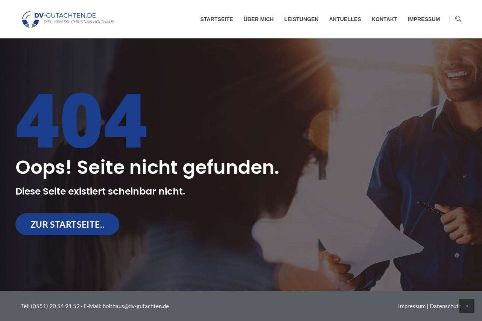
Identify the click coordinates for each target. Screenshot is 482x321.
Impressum (412, 306)
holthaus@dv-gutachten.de (136, 306)
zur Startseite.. (67, 224)
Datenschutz (445, 306)
